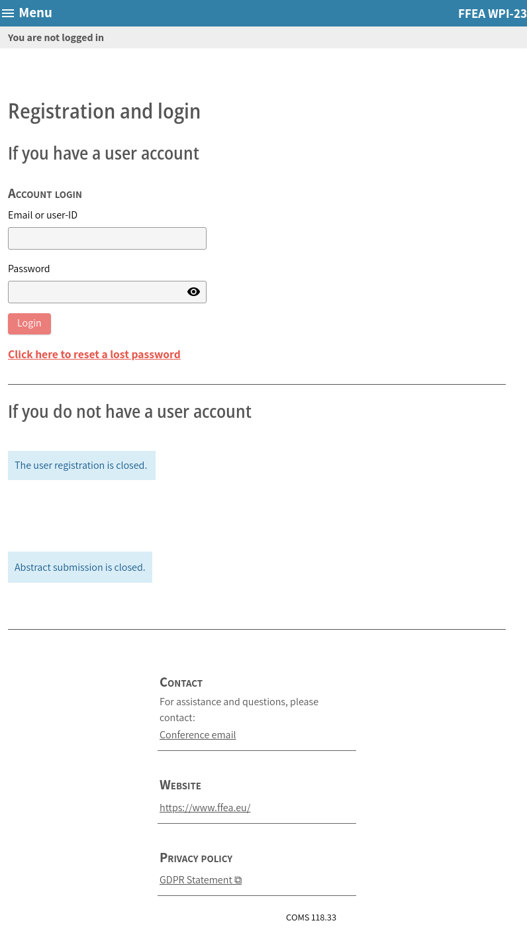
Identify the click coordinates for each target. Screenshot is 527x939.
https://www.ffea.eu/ (205, 808)
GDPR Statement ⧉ (201, 880)
